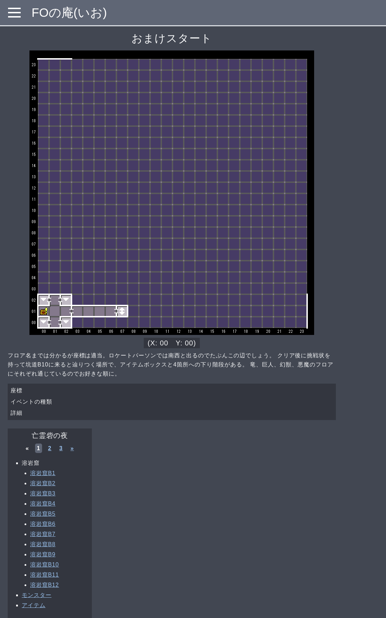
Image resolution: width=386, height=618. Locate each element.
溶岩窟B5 (42, 514)
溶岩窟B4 (42, 504)
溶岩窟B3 (42, 493)
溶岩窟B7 (42, 534)
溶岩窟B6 (42, 524)
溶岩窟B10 (44, 565)
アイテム (34, 605)
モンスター (37, 595)
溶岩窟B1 (42, 473)
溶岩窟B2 (42, 483)
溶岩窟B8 (42, 544)
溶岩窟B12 (44, 585)
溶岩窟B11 (44, 575)
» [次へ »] (72, 448)
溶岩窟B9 (42, 554)
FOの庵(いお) (69, 12)
